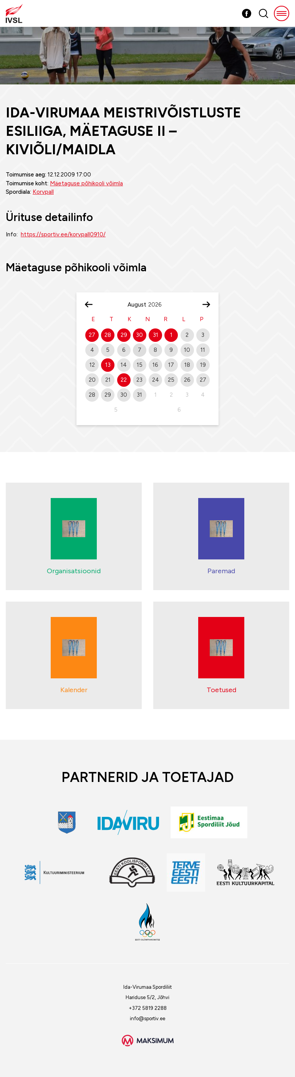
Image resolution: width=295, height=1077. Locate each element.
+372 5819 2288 (148, 1008)
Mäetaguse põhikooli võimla (86, 183)
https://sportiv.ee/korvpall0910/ (63, 234)
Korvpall (43, 191)
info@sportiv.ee (147, 1018)
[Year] (157, 304)
